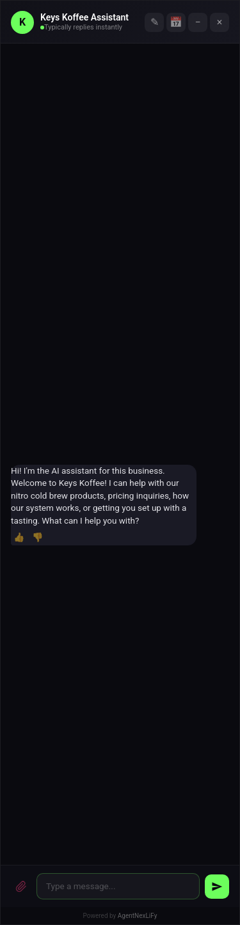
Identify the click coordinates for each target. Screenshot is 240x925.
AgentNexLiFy (137, 915)
